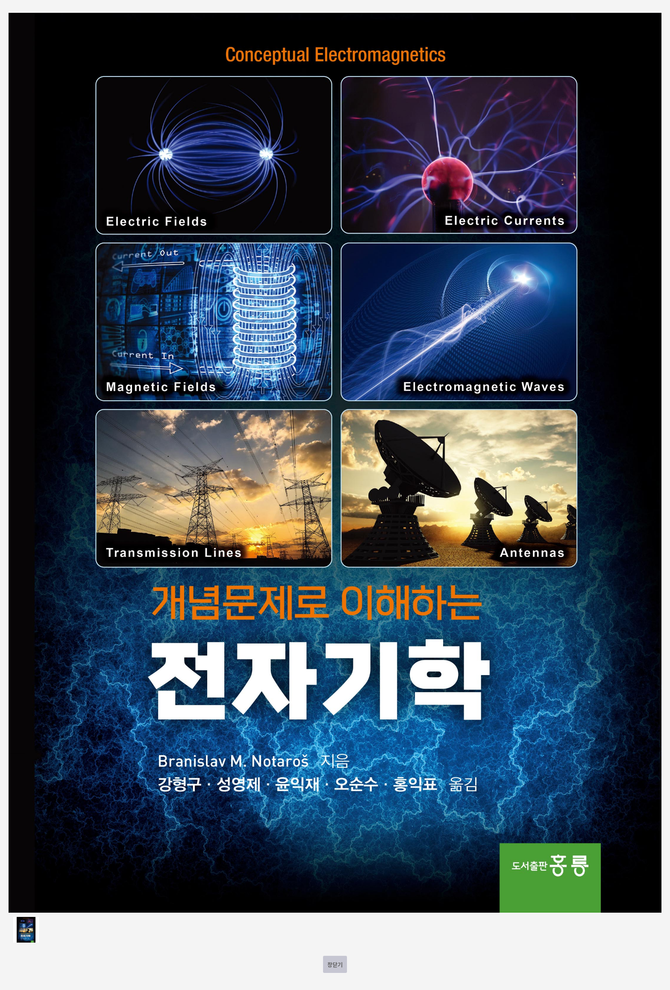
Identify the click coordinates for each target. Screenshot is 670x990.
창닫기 (335, 965)
